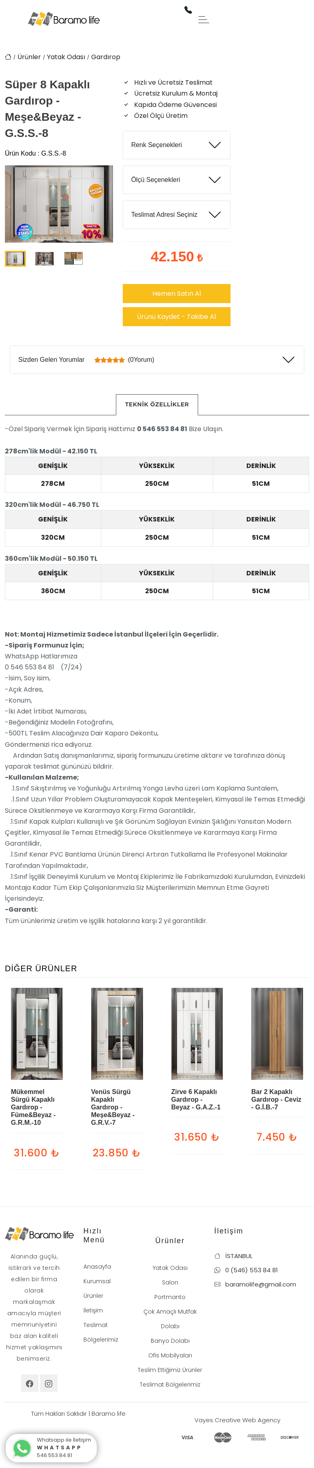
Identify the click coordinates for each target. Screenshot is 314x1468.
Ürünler (29, 57)
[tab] (157, 404)
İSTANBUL (233, 1256)
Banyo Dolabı (170, 1341)
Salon (170, 1282)
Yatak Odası (66, 57)
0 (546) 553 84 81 (246, 1270)
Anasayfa (97, 1267)
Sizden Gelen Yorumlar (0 (86, 359)
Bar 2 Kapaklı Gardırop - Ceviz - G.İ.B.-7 (276, 1099)
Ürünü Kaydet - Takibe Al (176, 316)
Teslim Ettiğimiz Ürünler (170, 1370)
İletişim (93, 1310)
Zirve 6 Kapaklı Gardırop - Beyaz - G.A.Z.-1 (196, 1099)
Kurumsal (97, 1281)
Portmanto (170, 1297)
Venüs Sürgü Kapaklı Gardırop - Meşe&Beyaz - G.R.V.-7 (113, 1107)
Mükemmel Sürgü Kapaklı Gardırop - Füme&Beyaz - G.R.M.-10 (33, 1107)
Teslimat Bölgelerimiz (170, 1384)
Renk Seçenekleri (156, 144)
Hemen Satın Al (176, 293)
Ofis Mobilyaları (170, 1355)
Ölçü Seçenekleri (155, 179)
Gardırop (105, 57)
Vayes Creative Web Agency (237, 1420)
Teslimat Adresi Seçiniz (164, 214)
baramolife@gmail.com (255, 1284)
